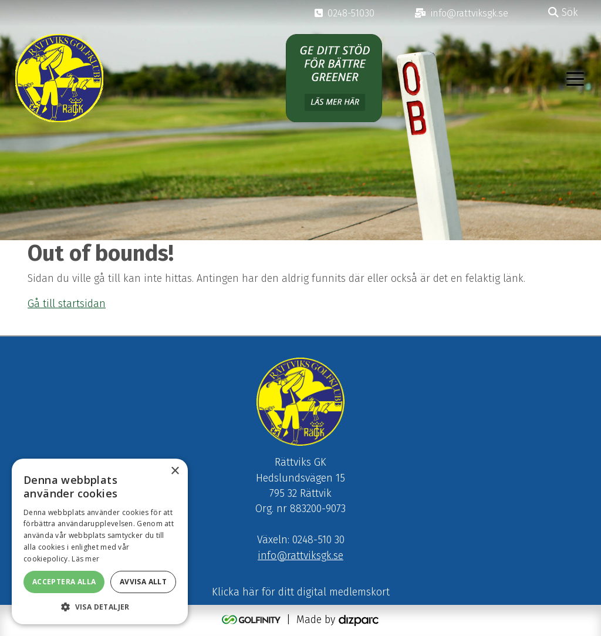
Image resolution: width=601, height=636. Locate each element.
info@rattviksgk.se (300, 556)
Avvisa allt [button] (143, 582)
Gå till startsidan (67, 304)
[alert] (100, 541)
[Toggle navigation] (575, 78)
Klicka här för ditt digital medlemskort (301, 592)
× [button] (174, 471)
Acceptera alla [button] (64, 582)
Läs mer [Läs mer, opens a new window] (85, 559)
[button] (99, 607)
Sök (563, 12)
